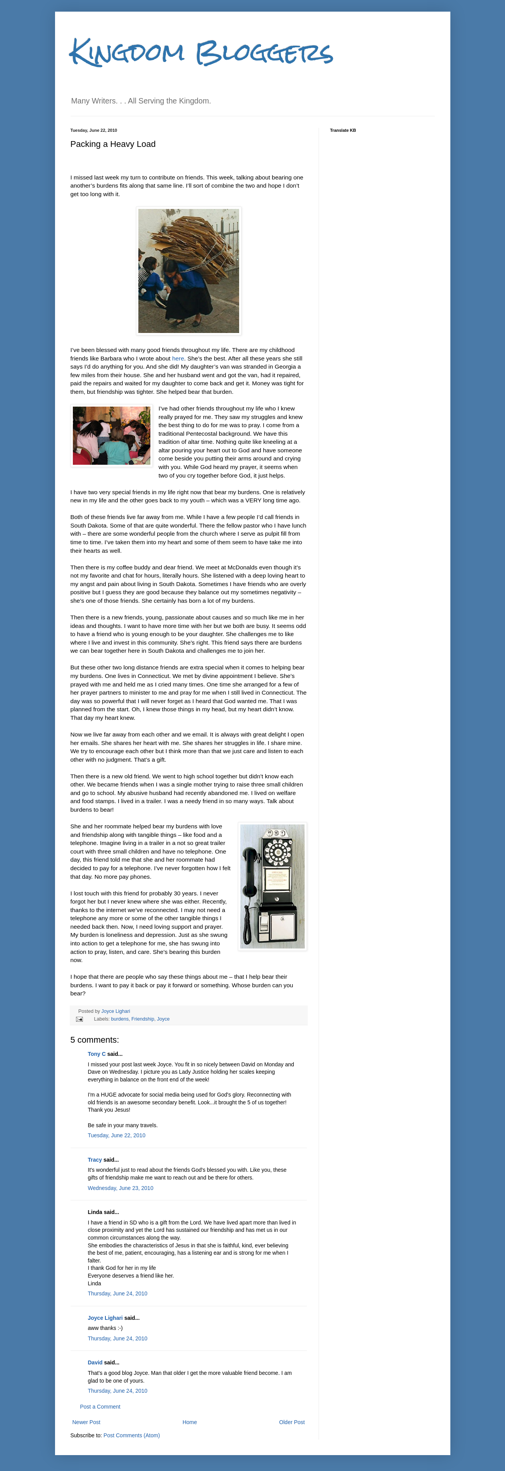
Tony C (97, 1054)
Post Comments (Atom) (131, 1435)
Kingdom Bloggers (202, 51)
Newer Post (86, 1422)
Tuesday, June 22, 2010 (117, 1135)
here (178, 358)
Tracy (95, 1160)
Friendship (142, 1019)
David (95, 1362)
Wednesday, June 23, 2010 (120, 1188)
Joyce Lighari (116, 1011)
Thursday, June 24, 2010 (118, 1293)
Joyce (163, 1019)
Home (190, 1422)
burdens (120, 1019)
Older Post (292, 1422)
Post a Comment (100, 1407)
